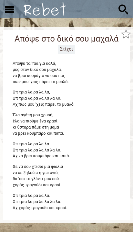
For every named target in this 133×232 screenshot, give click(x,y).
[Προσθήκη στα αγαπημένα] (126, 34)
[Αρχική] (45, 9)
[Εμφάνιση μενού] (9, 9)
